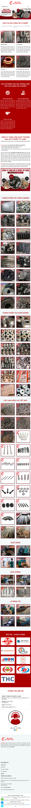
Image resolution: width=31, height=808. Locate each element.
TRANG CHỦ (5, 6)
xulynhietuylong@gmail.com (9, 707)
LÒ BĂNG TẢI (15, 601)
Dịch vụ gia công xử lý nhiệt (15, 23)
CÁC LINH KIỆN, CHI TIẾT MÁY (15, 400)
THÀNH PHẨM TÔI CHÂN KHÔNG (15, 313)
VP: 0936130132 (8, 704)
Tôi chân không (19, 44)
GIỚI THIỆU (3, 767)
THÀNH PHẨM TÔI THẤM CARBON (15, 198)
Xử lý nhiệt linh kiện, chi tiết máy (22, 69)
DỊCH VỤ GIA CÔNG (4, 769)
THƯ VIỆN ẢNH (4, 771)
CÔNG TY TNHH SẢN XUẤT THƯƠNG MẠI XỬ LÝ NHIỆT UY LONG (15, 138)
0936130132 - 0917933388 (15, 728)
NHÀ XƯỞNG (15, 572)
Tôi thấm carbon (4, 44)
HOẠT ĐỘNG (15, 543)
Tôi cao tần (3, 69)
